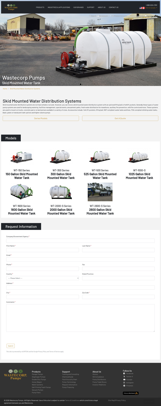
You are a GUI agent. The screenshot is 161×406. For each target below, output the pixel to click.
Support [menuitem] (90, 7)
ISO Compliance (98, 377)
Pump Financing (68, 387)
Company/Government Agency (17, 236)
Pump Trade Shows (100, 382)
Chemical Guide (67, 377)
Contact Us (113, 7)
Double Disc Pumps (39, 379)
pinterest (129, 386)
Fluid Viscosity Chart (69, 379)
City (7, 293)
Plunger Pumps (37, 374)
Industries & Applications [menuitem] (59, 7)
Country (9, 274)
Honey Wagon (37, 382)
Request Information (69, 385)
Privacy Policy (120, 400)
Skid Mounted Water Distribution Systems (25, 89)
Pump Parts (36, 392)
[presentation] (22, 338)
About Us (97, 371)
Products (36, 371)
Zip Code (85, 293)
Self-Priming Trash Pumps (41, 387)
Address (9, 283)
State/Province (87, 274)
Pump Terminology (69, 382)
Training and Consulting (70, 374)
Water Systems (37, 385)
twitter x (129, 376)
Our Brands (78, 7)
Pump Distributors (99, 379)
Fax (83, 264)
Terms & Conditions (72, 400)
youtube (129, 379)
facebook (129, 373)
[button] (92, 16)
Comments (10, 302)
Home (5, 89)
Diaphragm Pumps (38, 377)
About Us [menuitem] (101, 7)
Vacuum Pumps (37, 390)
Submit (10, 346)
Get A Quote (120, 118)
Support (66, 371)
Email (8, 255)
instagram (130, 382)
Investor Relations (99, 385)
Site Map (111, 400)
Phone (8, 264)
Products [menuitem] (40, 7)
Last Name (86, 246)
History (95, 374)
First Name (10, 246)
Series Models (40, 118)
